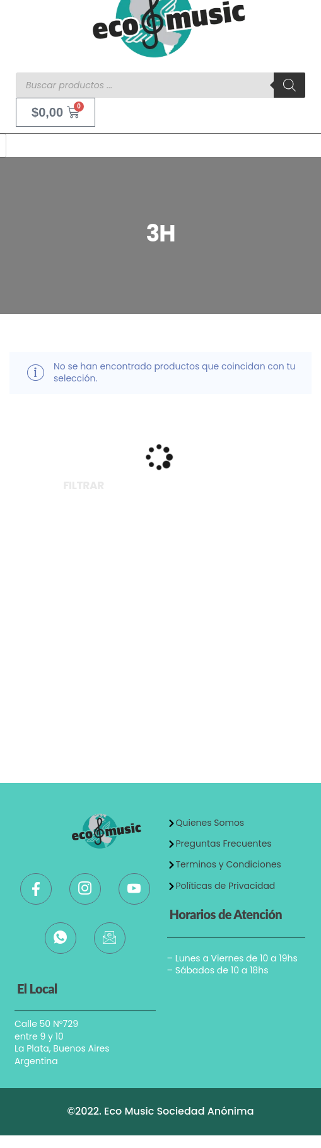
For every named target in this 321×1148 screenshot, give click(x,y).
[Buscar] (289, 85)
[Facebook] (36, 889)
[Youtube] (134, 889)
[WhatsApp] (60, 938)
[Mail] (109, 938)
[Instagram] (85, 889)
